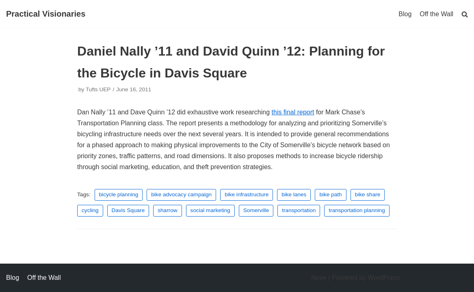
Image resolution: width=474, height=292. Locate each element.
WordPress (384, 277)
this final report (293, 112)
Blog (404, 14)
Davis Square (128, 210)
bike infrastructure (246, 194)
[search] (464, 14)
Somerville (256, 210)
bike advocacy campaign (181, 194)
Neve (318, 277)
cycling (90, 210)
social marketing (210, 210)
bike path (330, 194)
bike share (368, 194)
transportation (299, 210)
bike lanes (293, 194)
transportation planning (357, 210)
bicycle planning (119, 194)
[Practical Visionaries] (45, 14)
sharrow (167, 210)
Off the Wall (436, 14)
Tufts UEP (98, 89)
